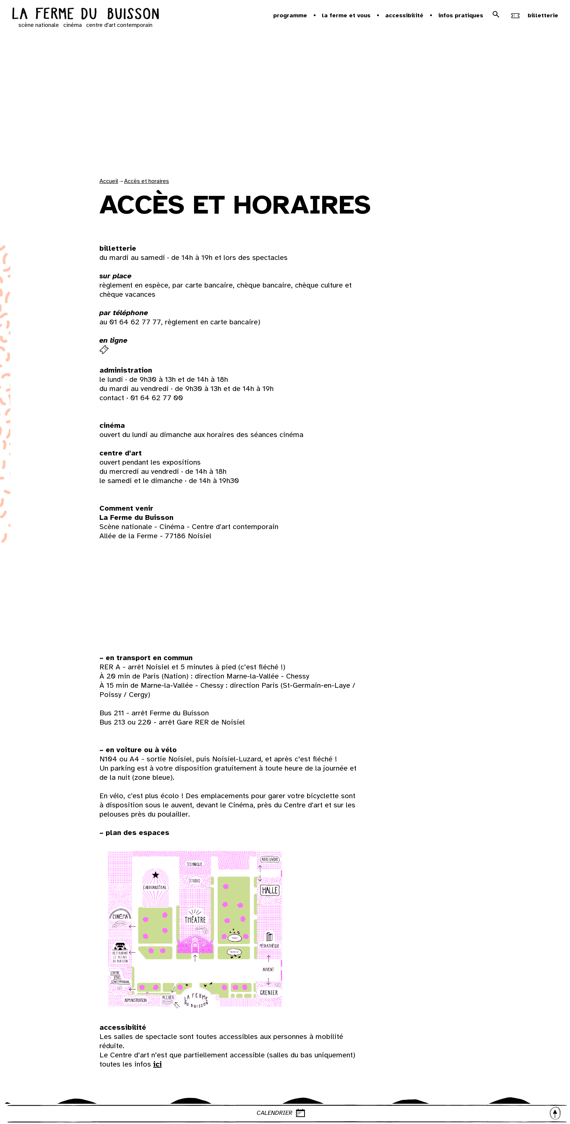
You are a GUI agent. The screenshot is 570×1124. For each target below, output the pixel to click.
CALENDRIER (409, 1113)
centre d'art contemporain (119, 25)
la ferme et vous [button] (346, 15)
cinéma (72, 25)
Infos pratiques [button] (460, 15)
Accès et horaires (146, 181)
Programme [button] (290, 15)
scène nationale (38, 25)
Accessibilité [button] (404, 15)
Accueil (108, 181)
